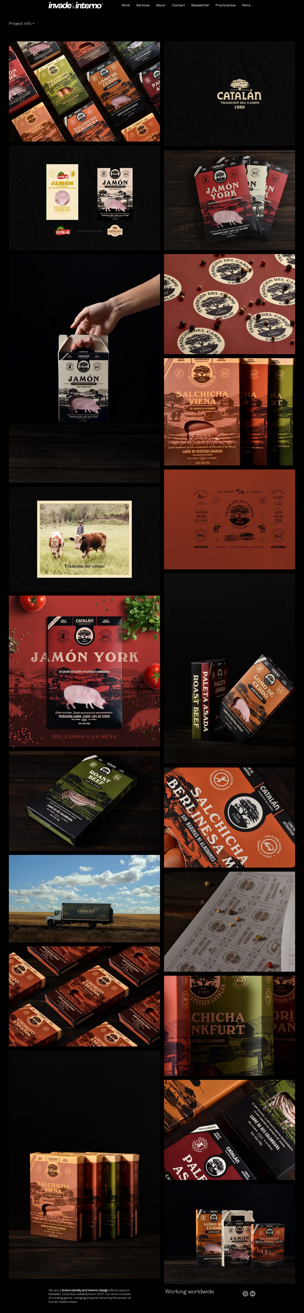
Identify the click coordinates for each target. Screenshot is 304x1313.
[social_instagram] (245, 1294)
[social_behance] (252, 1294)
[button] (22, 24)
